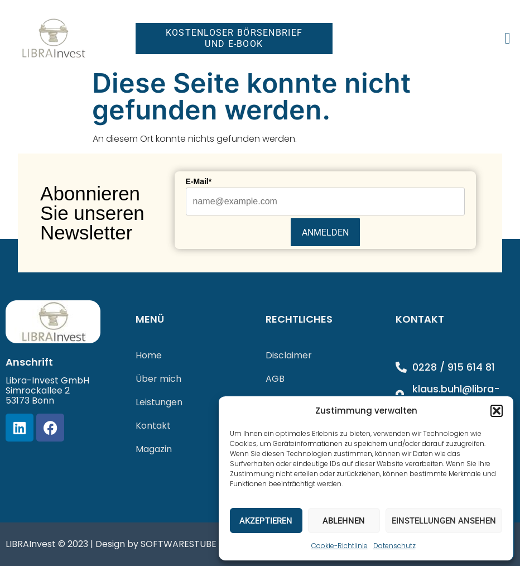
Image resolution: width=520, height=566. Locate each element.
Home (149, 355)
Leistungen (159, 402)
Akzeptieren (265, 521)
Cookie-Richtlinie (339, 545)
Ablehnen (343, 521)
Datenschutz (394, 545)
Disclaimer (289, 355)
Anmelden (325, 232)
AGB (275, 378)
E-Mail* (199, 181)
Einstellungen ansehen (444, 521)
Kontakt (153, 425)
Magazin (154, 449)
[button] (496, 410)
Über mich (158, 378)
